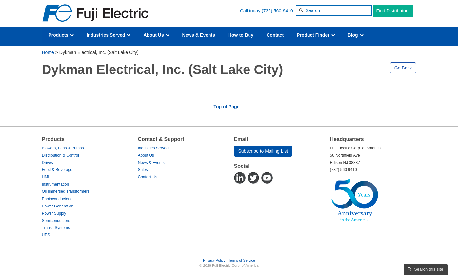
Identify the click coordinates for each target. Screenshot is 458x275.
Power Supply (54, 213)
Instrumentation (55, 184)
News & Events (198, 35)
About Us (156, 35)
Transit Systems (56, 228)
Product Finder (316, 35)
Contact (275, 35)
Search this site (428, 269)
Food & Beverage (57, 169)
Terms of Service (241, 260)
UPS (46, 235)
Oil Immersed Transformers (66, 191)
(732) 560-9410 (277, 10)
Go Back (403, 67)
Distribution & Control (60, 155)
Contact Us (147, 177)
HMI (45, 177)
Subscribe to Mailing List (263, 151)
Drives (47, 162)
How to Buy (240, 35)
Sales (143, 169)
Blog (356, 35)
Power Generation (58, 206)
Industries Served (109, 35)
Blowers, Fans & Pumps (63, 148)
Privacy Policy (214, 260)
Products (61, 35)
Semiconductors (56, 220)
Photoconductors (56, 199)
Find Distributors (393, 10)
